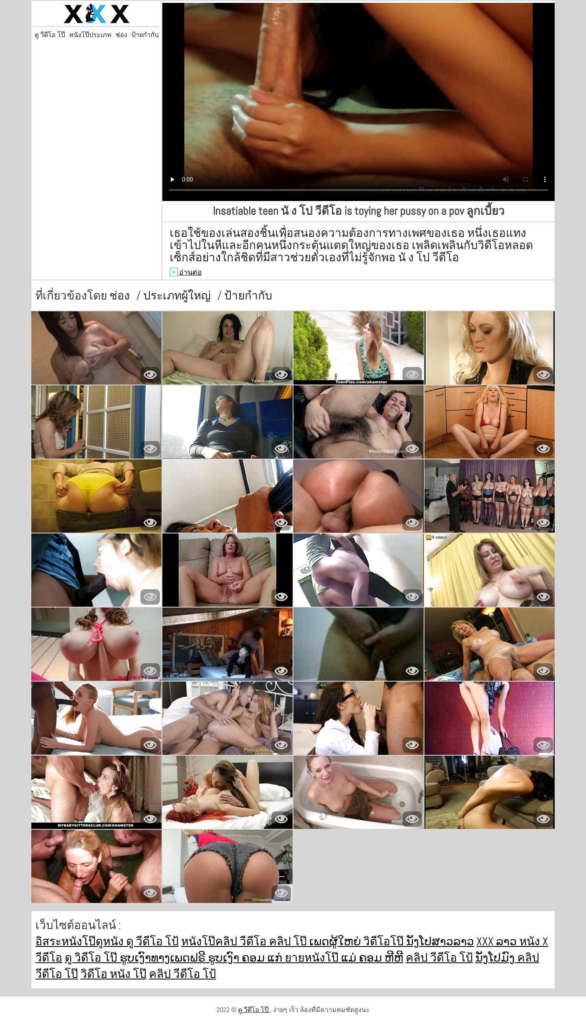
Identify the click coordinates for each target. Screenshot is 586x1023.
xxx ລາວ (498, 941)
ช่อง (121, 35)
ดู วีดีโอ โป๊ (50, 35)
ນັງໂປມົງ (496, 958)
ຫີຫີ (394, 958)
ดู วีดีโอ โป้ (152, 941)
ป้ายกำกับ (145, 35)
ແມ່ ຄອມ (363, 958)
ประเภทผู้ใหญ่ (178, 296)
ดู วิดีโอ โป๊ (92, 958)
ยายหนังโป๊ (313, 958)
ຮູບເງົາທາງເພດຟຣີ (164, 958)
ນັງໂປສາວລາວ (440, 941)
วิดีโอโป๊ (384, 941)
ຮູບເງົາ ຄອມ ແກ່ (246, 958)
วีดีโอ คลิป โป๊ (274, 941)
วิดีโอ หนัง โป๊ (113, 974)
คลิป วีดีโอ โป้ (439, 958)
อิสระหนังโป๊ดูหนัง (80, 941)
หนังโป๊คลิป (210, 941)
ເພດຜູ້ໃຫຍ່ (336, 941)
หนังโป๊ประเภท (90, 35)
